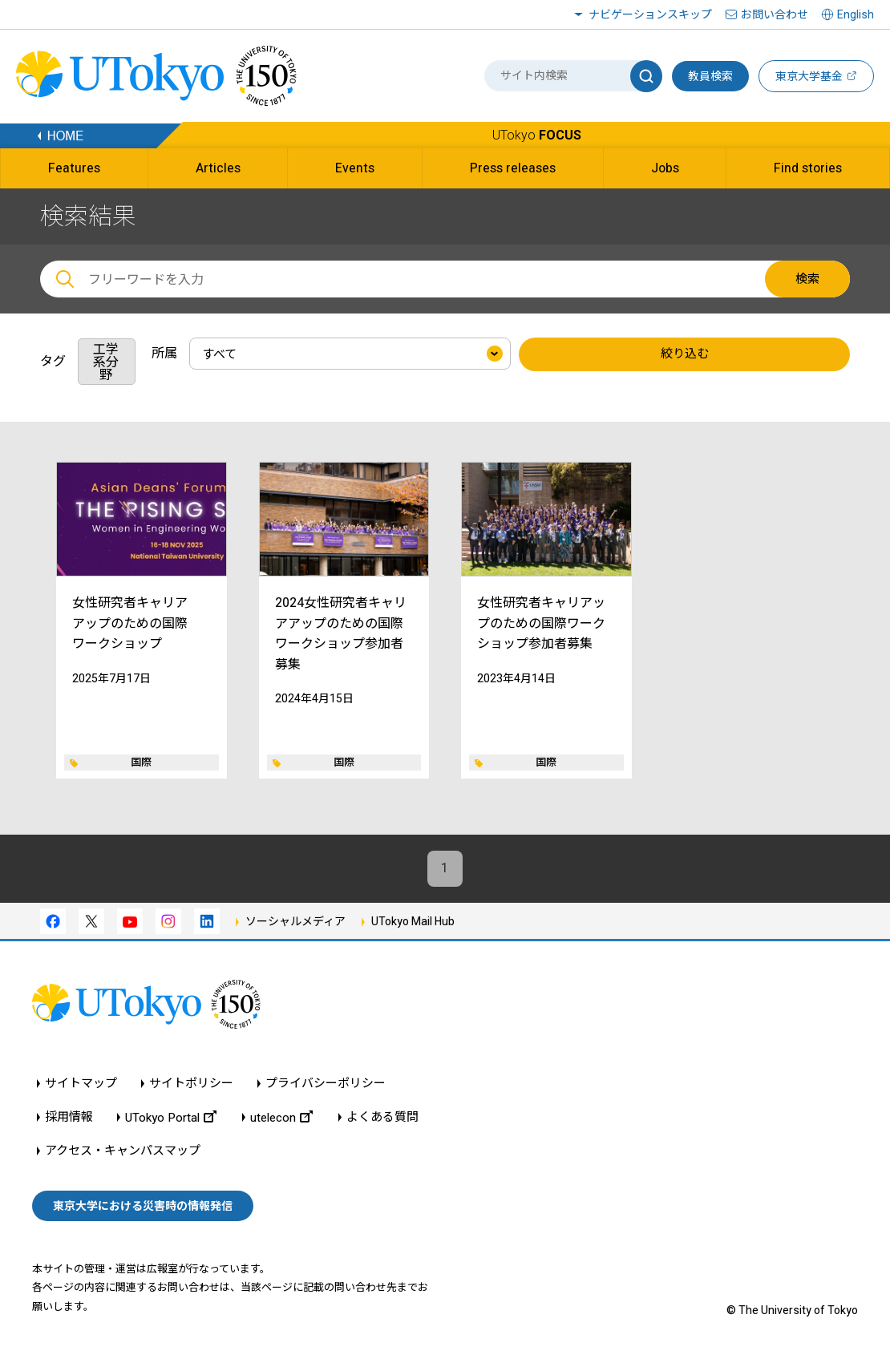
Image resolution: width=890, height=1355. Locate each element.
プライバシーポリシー (325, 1084)
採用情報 (69, 1118)
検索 (807, 279)
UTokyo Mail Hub (413, 921)
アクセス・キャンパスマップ (122, 1152)
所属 (164, 353)
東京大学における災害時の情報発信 (143, 1206)
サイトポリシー (191, 1084)
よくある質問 (382, 1118)
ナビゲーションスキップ (650, 14)
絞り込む (685, 354)
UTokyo (536, 135)
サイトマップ (81, 1084)
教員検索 (710, 76)
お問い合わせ (774, 14)
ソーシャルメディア (295, 921)
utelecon (281, 1118)
